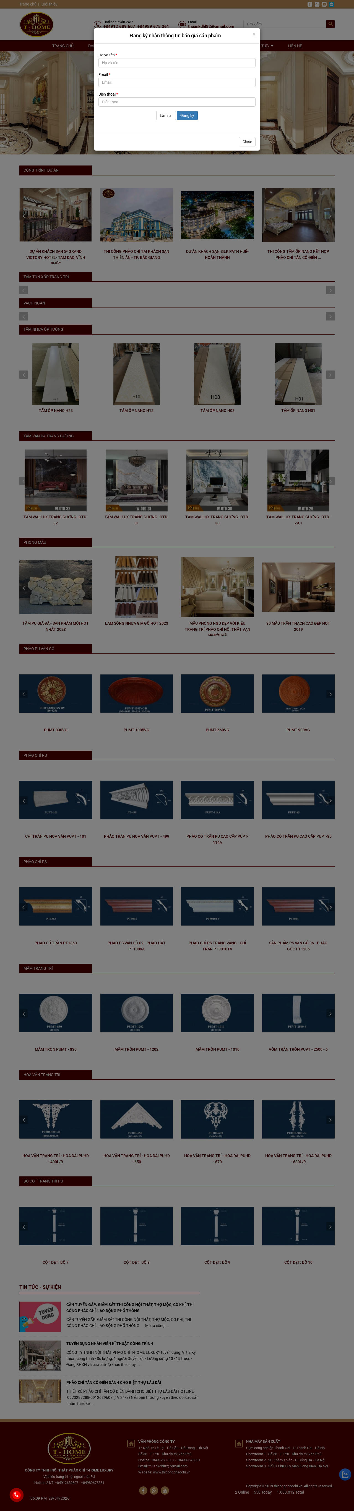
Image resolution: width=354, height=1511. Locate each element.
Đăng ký (187, 115)
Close (247, 142)
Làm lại (166, 115)
